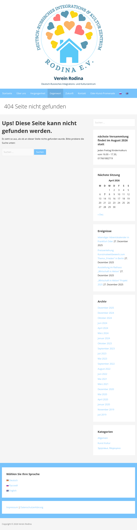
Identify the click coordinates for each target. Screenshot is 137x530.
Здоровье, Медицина (109, 448)
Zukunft (69, 93)
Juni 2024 (102, 323)
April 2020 (103, 399)
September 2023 (106, 348)
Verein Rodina (68, 78)
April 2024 (103, 328)
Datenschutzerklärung (31, 507)
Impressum (12, 507)
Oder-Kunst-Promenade (102, 93)
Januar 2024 (104, 338)
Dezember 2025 (106, 307)
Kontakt (82, 93)
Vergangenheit (37, 93)
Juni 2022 (102, 374)
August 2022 (104, 368)
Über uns (21, 93)
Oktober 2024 (105, 317)
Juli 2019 (102, 414)
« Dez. (101, 214)
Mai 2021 (102, 378)
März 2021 (103, 384)
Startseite (7, 93)
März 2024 (103, 333)
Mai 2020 (102, 394)
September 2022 (106, 363)
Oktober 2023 (105, 343)
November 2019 (106, 409)
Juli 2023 (102, 353)
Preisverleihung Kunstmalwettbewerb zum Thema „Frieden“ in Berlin (111, 254)
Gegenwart (55, 93)
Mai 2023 (102, 358)
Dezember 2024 (106, 312)
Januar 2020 (104, 404)
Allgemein (103, 438)
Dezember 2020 (106, 389)
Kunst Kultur (104, 443)
